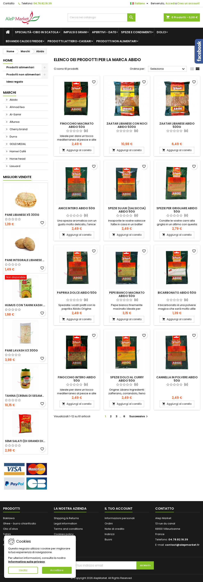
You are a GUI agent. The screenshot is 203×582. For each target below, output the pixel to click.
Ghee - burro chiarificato (19, 523)
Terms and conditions (68, 529)
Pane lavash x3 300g (21, 350)
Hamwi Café (17, 151)
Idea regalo (14, 82)
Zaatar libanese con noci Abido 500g (127, 125)
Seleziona (168, 69)
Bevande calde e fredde (24, 41)
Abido (13, 100)
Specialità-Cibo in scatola (36, 32)
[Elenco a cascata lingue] (139, 3)
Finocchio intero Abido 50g (77, 379)
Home (7, 60)
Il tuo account (119, 508)
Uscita (23, 570)
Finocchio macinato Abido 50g (77, 125)
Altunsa (14, 122)
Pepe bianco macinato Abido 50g (127, 294)
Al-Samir (15, 114)
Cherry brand (18, 129)
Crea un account (188, 3)
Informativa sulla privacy (26, 562)
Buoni (108, 539)
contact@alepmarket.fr (182, 545)
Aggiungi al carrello (76, 150)
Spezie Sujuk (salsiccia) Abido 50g (127, 210)
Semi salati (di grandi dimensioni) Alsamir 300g (25, 441)
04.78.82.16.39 (42, 3)
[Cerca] (101, 17)
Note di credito (114, 529)
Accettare (57, 570)
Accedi (170, 3)
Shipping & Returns (66, 518)
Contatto (8, 3)
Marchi (9, 92)
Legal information (65, 523)
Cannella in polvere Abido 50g (177, 379)
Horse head (17, 159)
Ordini (109, 523)
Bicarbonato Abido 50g (177, 293)
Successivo (139, 416)
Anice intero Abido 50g (76, 208)
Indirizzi (110, 534)
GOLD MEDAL (17, 144)
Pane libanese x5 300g (22, 214)
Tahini (7, 534)
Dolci (161, 32)
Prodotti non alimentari (116, 41)
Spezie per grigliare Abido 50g (177, 210)
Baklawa (9, 518)
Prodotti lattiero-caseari (69, 41)
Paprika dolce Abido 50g (77, 293)
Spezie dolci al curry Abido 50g (127, 379)
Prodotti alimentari (20, 67)
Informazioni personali (120, 518)
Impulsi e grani (75, 32)
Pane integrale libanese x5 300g (25, 260)
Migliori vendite (17, 177)
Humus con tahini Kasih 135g (25, 305)
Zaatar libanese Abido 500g (177, 125)
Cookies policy (64, 534)
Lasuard (14, 166)
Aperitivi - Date (104, 32)
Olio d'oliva (10, 529)
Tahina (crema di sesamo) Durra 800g (25, 395)
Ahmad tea (17, 107)
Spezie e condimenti (136, 32)
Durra (13, 137)
